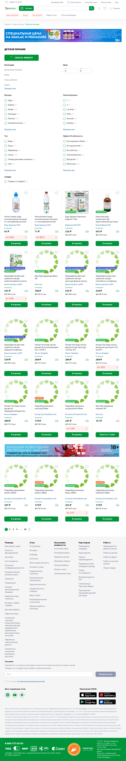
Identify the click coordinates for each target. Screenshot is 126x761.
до (81, 68)
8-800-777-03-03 (14, 743)
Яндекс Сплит (51, 15)
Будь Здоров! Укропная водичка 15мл (75, 218)
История (33, 550)
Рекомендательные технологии (38, 601)
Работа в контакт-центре (111, 562)
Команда (33, 555)
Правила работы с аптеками (37, 607)
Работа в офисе (110, 557)
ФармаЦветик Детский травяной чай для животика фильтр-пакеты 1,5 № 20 (15, 279)
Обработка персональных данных (11, 642)
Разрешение (10, 583)
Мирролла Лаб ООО (73, 225)
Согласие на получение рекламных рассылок (10, 653)
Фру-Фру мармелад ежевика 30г (104, 407)
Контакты (34, 559)
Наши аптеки (106, 2)
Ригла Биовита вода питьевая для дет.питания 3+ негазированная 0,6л (46, 219)
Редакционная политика (36, 572)
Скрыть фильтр (21, 57)
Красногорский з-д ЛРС (13, 284)
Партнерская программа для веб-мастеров (87, 593)
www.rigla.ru (83, 709)
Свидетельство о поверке (37, 590)
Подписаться (105, 674)
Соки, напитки (10, 80)
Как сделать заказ (12, 546)
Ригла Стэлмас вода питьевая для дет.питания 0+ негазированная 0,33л (15, 219)
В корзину (16, 243)
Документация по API (86, 578)
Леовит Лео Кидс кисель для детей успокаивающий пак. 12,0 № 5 (46, 347)
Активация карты (62, 553)
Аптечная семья (61, 549)
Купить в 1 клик (107, 435)
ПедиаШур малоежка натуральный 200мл (74, 407)
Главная (7, 24)
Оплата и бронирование (11, 551)
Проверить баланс (62, 561)
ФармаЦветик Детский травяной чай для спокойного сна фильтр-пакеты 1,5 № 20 (106, 279)
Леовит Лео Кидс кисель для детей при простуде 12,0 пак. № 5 (75, 347)
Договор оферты (12, 610)
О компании (35, 546)
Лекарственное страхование (36, 579)
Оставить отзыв (36, 567)
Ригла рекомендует (68, 15)
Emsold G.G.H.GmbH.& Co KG (45, 414)
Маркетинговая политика (12, 597)
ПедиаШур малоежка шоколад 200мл (44, 407)
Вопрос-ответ (60, 570)
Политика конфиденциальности (14, 566)
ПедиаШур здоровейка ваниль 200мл (14, 491)
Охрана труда (109, 568)
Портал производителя (85, 558)
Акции (25, 15)
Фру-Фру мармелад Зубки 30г (46, 277)
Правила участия (61, 557)
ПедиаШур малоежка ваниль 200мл (44, 491)
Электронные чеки (62, 574)
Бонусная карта (91, 2)
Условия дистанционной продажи (12, 589)
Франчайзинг (85, 553)
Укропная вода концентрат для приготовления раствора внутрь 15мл (107, 219)
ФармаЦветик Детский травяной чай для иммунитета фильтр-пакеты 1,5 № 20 (14, 347)
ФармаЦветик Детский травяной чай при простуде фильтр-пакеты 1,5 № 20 (76, 279)
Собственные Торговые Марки (86, 585)
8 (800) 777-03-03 (89, 714)
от (66, 68)
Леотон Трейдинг (41, 353)
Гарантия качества (38, 585)
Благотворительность (38, 563)
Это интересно (11, 561)
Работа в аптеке (110, 553)
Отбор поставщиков (85, 572)
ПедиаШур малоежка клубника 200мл (105, 491)
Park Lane (38, 284)
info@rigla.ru (106, 757)
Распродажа (37, 15)
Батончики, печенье (13, 70)
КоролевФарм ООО (103, 225)
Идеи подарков (12, 15)
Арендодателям (57, 2)
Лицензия (9, 579)
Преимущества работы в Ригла (110, 547)
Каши (6, 75)
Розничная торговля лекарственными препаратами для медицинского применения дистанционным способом (12, 627)
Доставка (9, 557)
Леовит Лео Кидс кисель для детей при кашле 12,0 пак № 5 (107, 347)
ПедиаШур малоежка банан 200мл (74, 491)
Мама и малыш (18, 24)
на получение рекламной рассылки (31, 682)
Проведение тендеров (84, 547)
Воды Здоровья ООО (12, 225)
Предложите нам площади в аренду (87, 565)
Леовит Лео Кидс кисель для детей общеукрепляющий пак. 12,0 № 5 (15, 409)
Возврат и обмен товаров (12, 604)
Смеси (7, 85)
